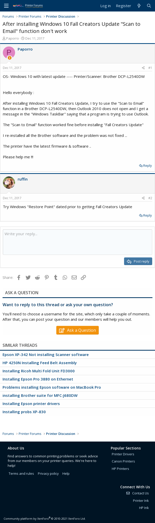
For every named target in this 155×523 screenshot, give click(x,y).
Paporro (12, 38)
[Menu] (6, 5)
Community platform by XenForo (45, 518)
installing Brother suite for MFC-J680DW (40, 395)
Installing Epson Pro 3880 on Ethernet (38, 379)
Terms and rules (21, 473)
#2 (150, 198)
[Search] (149, 5)
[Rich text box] (77, 242)
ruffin (23, 179)
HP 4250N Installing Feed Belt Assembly (40, 362)
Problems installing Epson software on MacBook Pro (52, 387)
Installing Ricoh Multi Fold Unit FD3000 (39, 370)
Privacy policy (48, 473)
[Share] (143, 68)
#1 (150, 68)
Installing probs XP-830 (24, 411)
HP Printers (120, 468)
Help (66, 473)
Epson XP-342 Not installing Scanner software (46, 354)
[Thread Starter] (10, 58)
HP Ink (144, 507)
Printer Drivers (123, 454)
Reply (147, 165)
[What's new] (139, 5)
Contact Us (137, 493)
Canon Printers (123, 461)
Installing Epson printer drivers (31, 403)
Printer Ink (141, 500)
